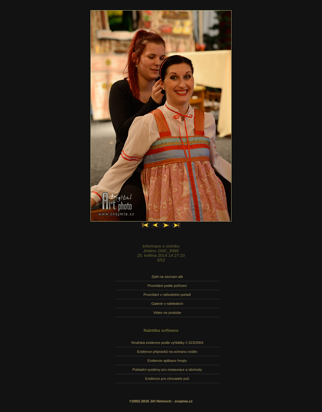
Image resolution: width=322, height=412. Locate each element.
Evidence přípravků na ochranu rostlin (167, 351)
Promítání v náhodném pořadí (167, 294)
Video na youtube (167, 312)
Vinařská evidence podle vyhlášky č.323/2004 (167, 342)
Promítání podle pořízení (167, 285)
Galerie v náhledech (167, 303)
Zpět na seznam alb (167, 276)
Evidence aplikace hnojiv (167, 360)
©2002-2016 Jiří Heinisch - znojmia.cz (160, 401)
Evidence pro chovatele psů (167, 378)
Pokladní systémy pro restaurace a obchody (167, 369)
